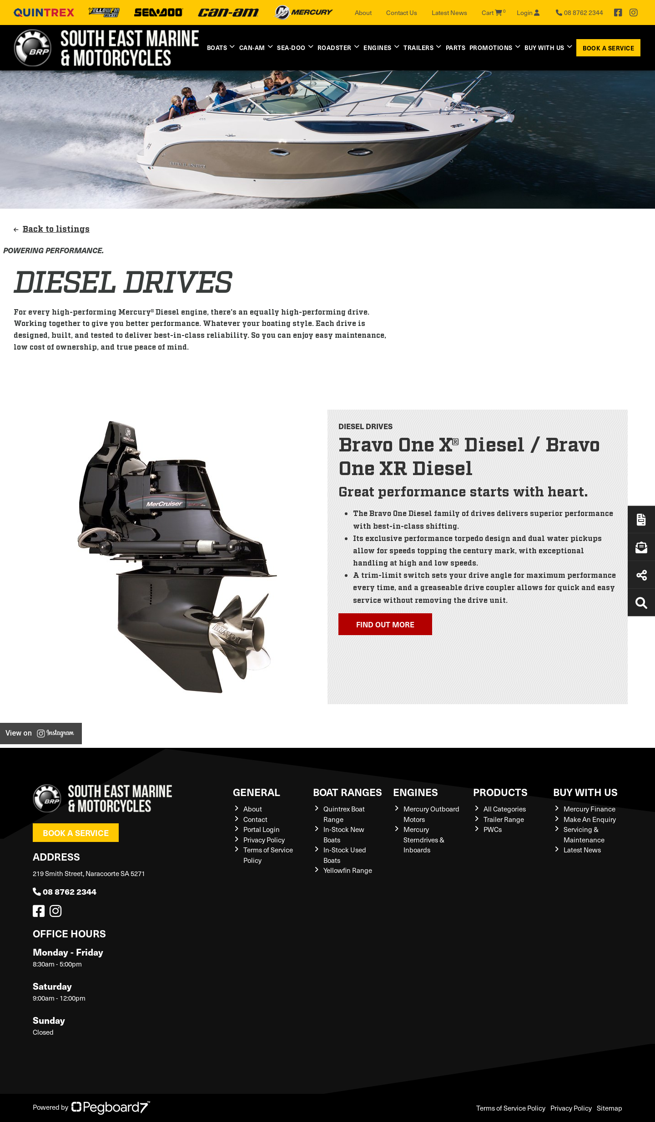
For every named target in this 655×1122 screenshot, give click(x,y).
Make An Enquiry (590, 819)
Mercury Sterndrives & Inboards (423, 839)
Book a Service (608, 48)
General (256, 792)
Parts (456, 47)
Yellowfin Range (347, 870)
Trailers (418, 47)
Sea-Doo (291, 47)
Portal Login (261, 829)
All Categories (505, 809)
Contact (255, 819)
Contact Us (401, 12)
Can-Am (252, 47)
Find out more (385, 624)
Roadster (334, 47)
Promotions (491, 47)
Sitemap (609, 1108)
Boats (217, 47)
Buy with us (544, 47)
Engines (377, 47)
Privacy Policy (264, 840)
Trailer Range (504, 819)
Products (500, 792)
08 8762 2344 (64, 891)
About (363, 12)
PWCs (493, 829)
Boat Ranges (347, 792)
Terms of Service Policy (510, 1108)
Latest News (449, 12)
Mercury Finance (589, 809)
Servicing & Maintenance (584, 834)
